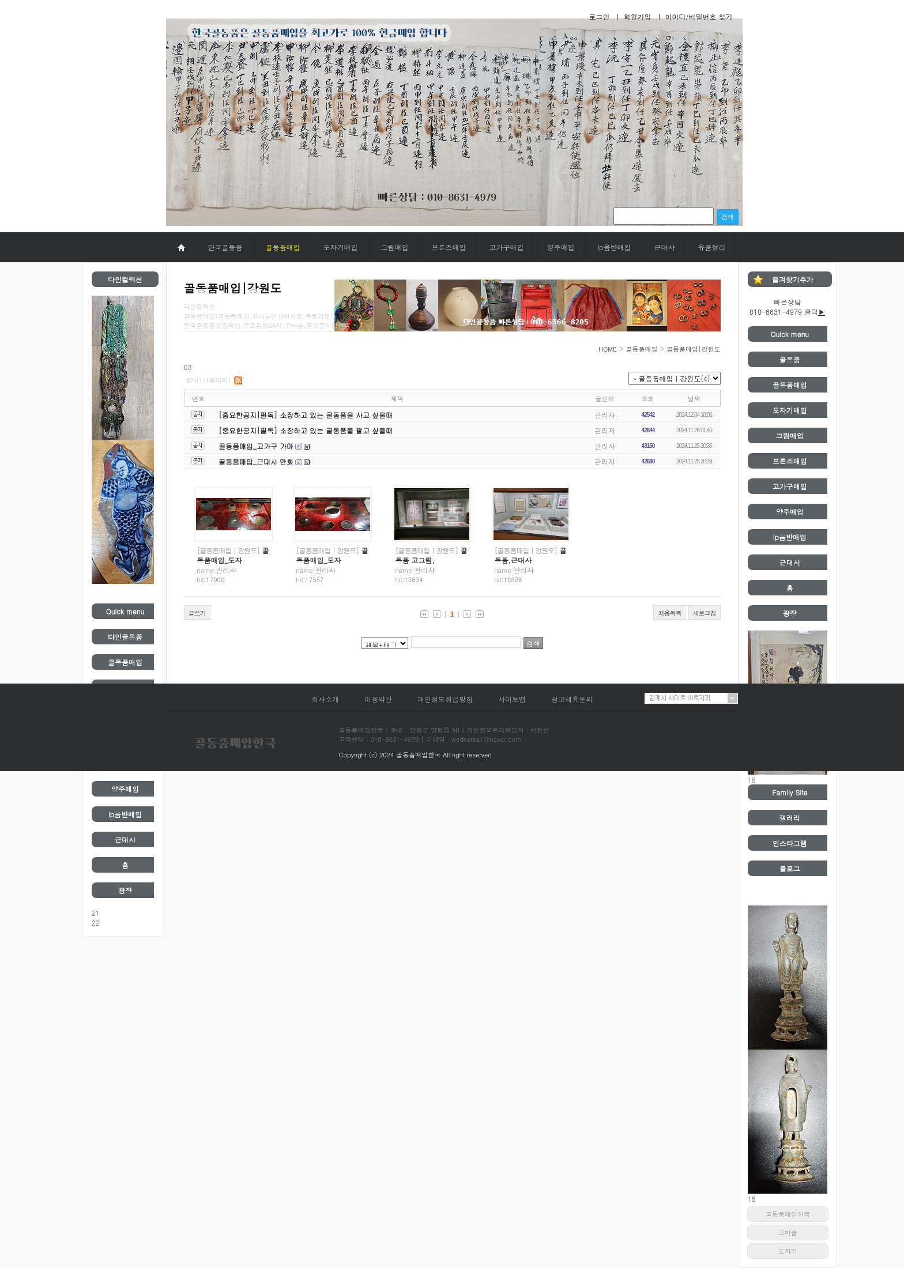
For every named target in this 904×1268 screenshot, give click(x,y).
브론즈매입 (449, 247)
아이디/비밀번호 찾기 (698, 16)
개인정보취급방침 (445, 699)
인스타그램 (790, 843)
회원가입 (637, 16)
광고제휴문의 (572, 699)
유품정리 (711, 247)
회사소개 (325, 699)
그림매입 (395, 247)
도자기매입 (340, 247)
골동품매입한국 (788, 1214)
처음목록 (669, 613)
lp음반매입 (614, 247)
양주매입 (561, 247)
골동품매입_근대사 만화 (256, 461)
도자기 (787, 1251)
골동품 (789, 359)
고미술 (787, 1232)
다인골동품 (125, 636)
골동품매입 (283, 247)
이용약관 (378, 699)
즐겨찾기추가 (792, 279)
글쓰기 (197, 613)
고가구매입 (506, 247)
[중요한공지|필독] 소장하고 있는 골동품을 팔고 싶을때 (306, 430)
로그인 (599, 16)
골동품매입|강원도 (693, 349)
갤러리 (789, 817)
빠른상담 (787, 302)
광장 (125, 890)
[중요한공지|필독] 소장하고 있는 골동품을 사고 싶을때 (306, 415)
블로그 (789, 868)
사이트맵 (512, 699)
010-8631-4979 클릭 (783, 311)
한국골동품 (225, 247)
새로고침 (704, 613)
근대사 (664, 247)
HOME (607, 349)
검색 (727, 216)
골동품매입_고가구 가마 (256, 446)
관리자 (604, 415)
